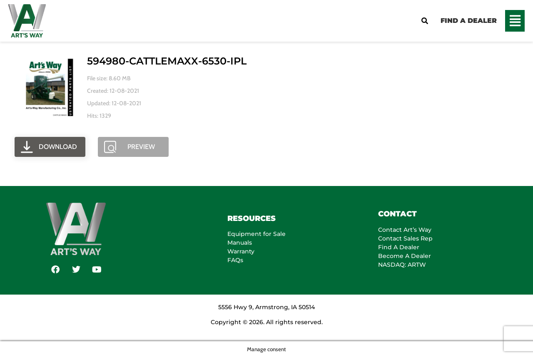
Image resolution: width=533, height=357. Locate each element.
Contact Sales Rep (405, 238)
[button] (515, 21)
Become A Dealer (404, 256)
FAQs (235, 260)
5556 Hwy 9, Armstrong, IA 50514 (266, 307)
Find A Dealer (398, 247)
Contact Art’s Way (404, 229)
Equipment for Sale (256, 234)
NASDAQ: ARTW (402, 264)
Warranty (240, 251)
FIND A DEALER (469, 21)
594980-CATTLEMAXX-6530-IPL (167, 61)
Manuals (239, 242)
